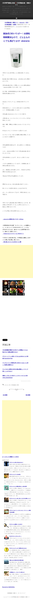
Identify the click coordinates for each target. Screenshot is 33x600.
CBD (9, 384)
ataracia (6, 384)
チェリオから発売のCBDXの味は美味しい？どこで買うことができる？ (15, 370)
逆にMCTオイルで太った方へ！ (15, 536)
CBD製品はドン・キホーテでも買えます (17, 572)
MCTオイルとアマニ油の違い (15, 474)
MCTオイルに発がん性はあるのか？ (16, 462)
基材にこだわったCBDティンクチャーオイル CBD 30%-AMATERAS (15, 376)
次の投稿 (5, 395)
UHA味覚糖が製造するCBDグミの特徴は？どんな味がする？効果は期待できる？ (15, 351)
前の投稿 (28, 395)
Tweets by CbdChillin (8, 587)
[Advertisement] (16, 261)
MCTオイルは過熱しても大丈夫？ (15, 524)
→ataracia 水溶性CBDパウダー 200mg (12, 219)
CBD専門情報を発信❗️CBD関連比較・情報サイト (16, 4)
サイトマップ (22, 593)
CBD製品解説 (13, 384)
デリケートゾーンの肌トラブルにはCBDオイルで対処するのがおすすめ (15, 357)
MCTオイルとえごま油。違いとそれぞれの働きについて (20, 498)
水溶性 (17, 384)
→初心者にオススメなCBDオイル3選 (11, 242)
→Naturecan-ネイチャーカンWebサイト (13, 233)
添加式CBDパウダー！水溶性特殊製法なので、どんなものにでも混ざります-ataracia (16, 37)
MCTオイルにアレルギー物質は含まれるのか (18, 548)
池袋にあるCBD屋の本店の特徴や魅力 (16, 560)
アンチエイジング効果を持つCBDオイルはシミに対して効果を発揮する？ (15, 364)
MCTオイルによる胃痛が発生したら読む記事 (18, 486)
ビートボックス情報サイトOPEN (10, 456)
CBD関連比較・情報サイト (12, 593)
